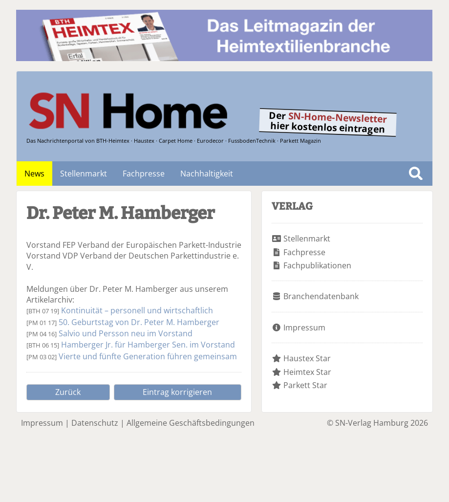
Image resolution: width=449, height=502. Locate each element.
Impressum (304, 327)
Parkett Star (305, 385)
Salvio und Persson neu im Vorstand (125, 333)
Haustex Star (307, 358)
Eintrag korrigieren (177, 392)
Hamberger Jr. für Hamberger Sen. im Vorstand (148, 344)
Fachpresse (144, 173)
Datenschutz (94, 422)
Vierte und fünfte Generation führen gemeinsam (148, 356)
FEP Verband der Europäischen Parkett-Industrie (152, 245)
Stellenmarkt (83, 173)
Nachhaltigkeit (206, 173)
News (34, 173)
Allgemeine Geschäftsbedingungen (191, 422)
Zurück (68, 392)
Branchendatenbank (321, 296)
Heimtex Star (307, 372)
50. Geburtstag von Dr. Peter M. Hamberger (139, 322)
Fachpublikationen (317, 265)
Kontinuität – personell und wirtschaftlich (137, 310)
